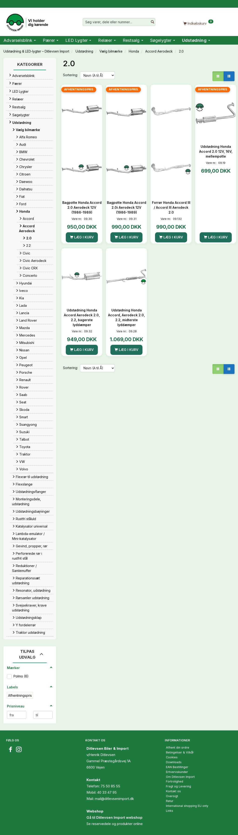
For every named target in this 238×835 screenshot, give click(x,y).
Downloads (174, 762)
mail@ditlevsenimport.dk (114, 798)
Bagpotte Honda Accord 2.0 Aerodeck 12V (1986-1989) (82, 207)
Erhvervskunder (177, 772)
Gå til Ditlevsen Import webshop (114, 817)
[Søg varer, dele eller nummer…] (152, 22)
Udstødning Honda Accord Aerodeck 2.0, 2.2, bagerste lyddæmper (82, 317)
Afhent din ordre (177, 747)
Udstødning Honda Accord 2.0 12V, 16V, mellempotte (215, 151)
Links (169, 810)
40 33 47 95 (107, 792)
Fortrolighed (174, 781)
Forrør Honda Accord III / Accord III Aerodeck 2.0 (171, 207)
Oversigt (172, 796)
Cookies (172, 757)
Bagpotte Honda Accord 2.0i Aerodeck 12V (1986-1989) (126, 207)
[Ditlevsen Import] (26, 21)
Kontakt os (173, 791)
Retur (169, 801)
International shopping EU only (187, 806)
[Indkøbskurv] (198, 23)
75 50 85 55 (110, 786)
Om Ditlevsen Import (180, 777)
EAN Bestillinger (177, 767)
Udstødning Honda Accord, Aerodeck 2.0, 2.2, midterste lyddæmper (126, 317)
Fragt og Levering (178, 786)
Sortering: (70, 75)
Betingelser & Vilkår (180, 752)
